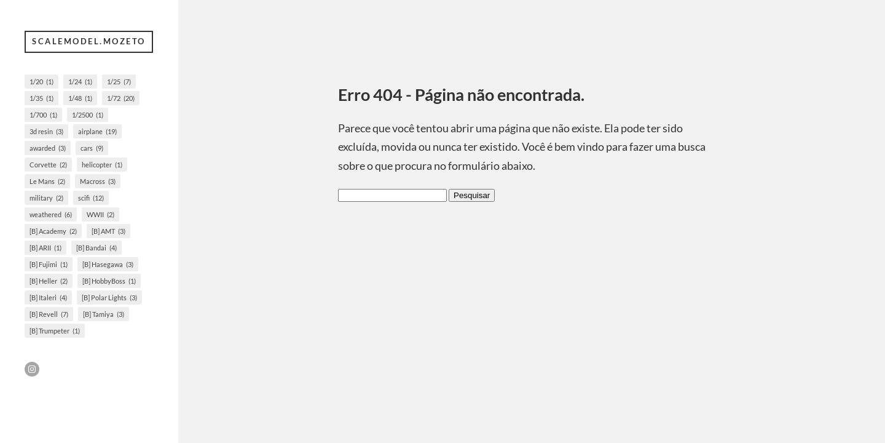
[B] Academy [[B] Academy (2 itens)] (53, 231)
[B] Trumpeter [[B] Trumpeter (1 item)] (55, 331)
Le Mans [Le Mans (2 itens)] (47, 181)
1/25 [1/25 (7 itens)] (119, 82)
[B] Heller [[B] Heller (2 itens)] (49, 281)
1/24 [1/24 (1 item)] (80, 82)
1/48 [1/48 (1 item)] (80, 98)
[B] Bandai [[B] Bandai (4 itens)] (96, 248)
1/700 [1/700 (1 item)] (43, 115)
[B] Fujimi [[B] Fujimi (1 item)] (49, 264)
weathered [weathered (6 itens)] (51, 214)
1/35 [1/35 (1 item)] (41, 98)
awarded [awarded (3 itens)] (48, 148)
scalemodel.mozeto (89, 41)
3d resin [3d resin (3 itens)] (46, 131)
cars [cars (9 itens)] (92, 148)
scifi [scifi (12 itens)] (91, 198)
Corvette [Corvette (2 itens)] (48, 165)
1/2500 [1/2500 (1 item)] (87, 115)
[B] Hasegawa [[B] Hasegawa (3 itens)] (107, 264)
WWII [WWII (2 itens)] (100, 214)
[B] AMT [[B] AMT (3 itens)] (108, 231)
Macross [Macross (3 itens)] (98, 181)
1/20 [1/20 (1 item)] (41, 82)
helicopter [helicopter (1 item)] (102, 165)
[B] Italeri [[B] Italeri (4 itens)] (48, 297)
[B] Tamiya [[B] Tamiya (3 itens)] (103, 314)
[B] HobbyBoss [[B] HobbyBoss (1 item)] (109, 281)
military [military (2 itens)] (46, 198)
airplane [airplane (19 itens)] (97, 131)
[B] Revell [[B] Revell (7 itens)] (49, 314)
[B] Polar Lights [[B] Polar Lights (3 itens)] (109, 297)
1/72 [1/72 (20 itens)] (121, 98)
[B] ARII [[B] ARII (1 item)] (45, 248)
